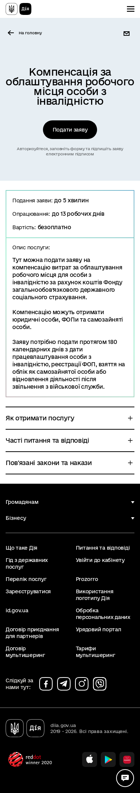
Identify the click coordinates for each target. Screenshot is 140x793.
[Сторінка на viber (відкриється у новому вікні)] (99, 684)
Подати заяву (70, 130)
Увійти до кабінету (100, 560)
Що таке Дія (21, 548)
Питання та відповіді (103, 548)
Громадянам (22, 502)
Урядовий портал (98, 629)
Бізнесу (16, 518)
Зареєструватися (28, 591)
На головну (30, 33)
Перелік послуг (26, 579)
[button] (127, 33)
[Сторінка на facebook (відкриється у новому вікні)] (46, 684)
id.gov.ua (17, 610)
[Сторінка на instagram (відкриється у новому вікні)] (81, 684)
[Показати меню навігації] (130, 9)
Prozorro (87, 579)
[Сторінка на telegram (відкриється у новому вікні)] (64, 684)
